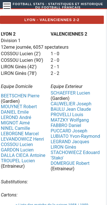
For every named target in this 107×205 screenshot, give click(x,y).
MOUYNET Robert (19, 106)
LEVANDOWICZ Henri (22, 139)
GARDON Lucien (17, 150)
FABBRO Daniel (66, 125)
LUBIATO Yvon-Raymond (75, 136)
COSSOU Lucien (17, 144)
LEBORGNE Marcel (20, 133)
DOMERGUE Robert (70, 163)
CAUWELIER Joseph (71, 103)
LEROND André (16, 117)
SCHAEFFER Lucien (70, 93)
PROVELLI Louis (67, 114)
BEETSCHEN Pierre (20, 96)
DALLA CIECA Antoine (23, 155)
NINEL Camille (15, 128)
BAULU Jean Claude (71, 109)
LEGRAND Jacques (70, 141)
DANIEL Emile (15, 112)
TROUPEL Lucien (18, 160)
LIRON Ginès (63, 147)
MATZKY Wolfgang (70, 120)
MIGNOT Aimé (15, 123)
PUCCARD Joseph (69, 131)
